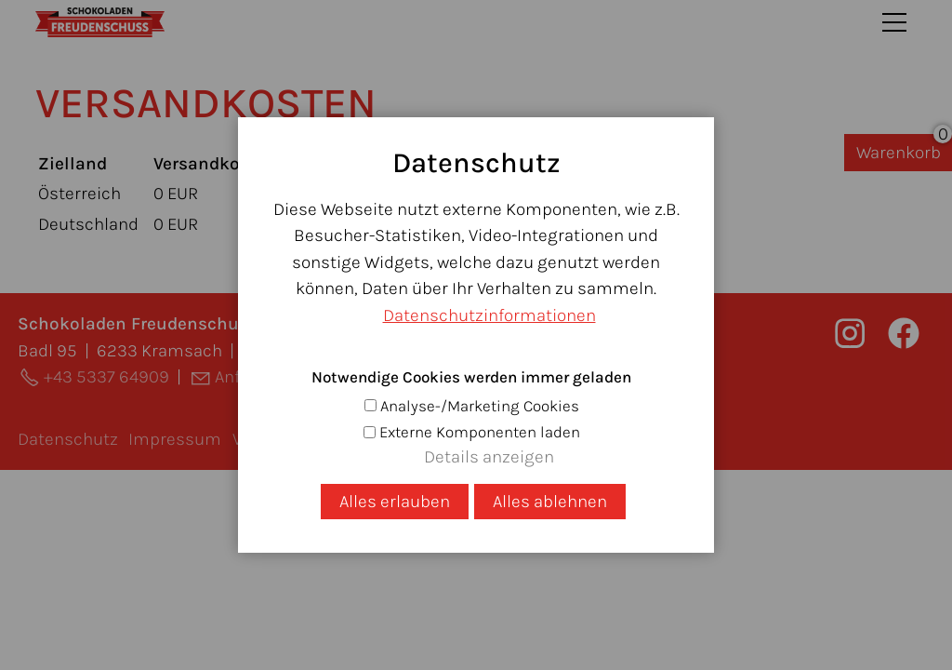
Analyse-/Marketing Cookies (479, 405)
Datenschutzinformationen (489, 315)
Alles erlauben (394, 501)
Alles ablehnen (550, 501)
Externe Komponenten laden (479, 431)
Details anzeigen (489, 457)
